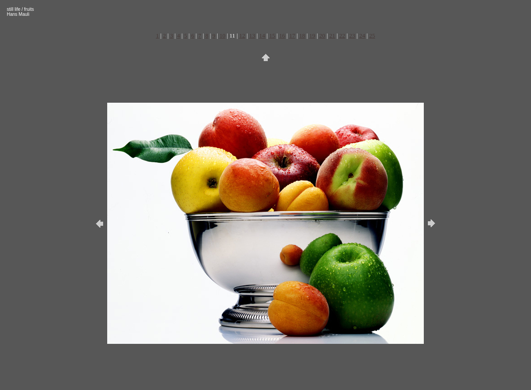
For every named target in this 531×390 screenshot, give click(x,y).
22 (342, 35)
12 (242, 35)
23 (352, 35)
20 (322, 35)
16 (282, 35)
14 (262, 35)
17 (292, 35)
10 (222, 35)
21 (332, 35)
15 (272, 35)
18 (302, 35)
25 (372, 35)
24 (362, 35)
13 (252, 35)
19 (312, 35)
